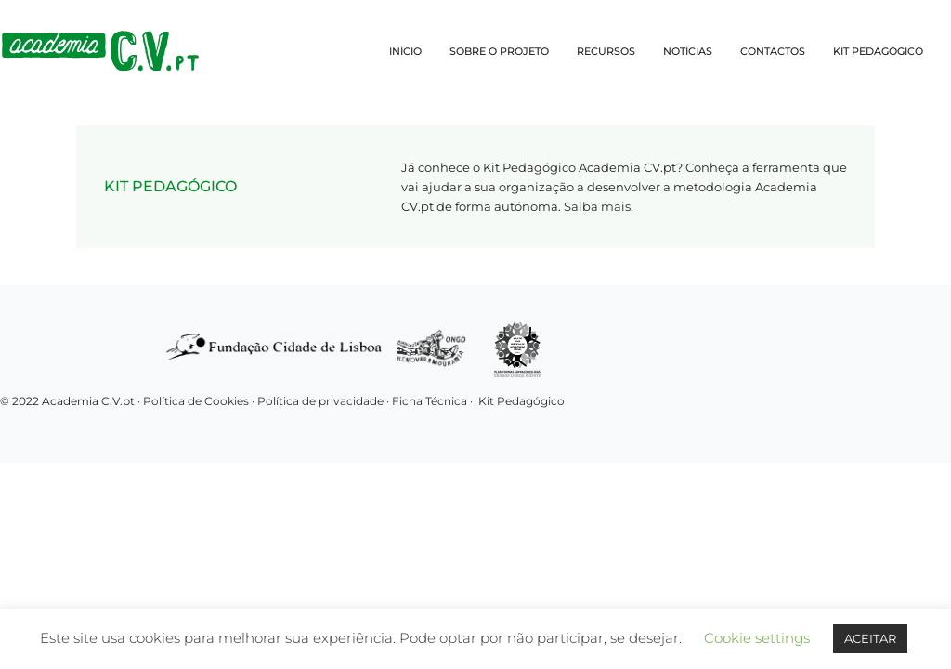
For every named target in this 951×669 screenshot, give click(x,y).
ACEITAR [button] (870, 638)
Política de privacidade (321, 401)
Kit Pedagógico (521, 401)
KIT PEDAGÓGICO (878, 51)
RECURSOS (606, 51)
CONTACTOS (772, 51)
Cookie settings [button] (757, 638)
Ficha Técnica (429, 401)
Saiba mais (597, 206)
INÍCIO (405, 51)
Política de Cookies (196, 401)
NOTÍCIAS (687, 51)
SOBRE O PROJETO (499, 51)
